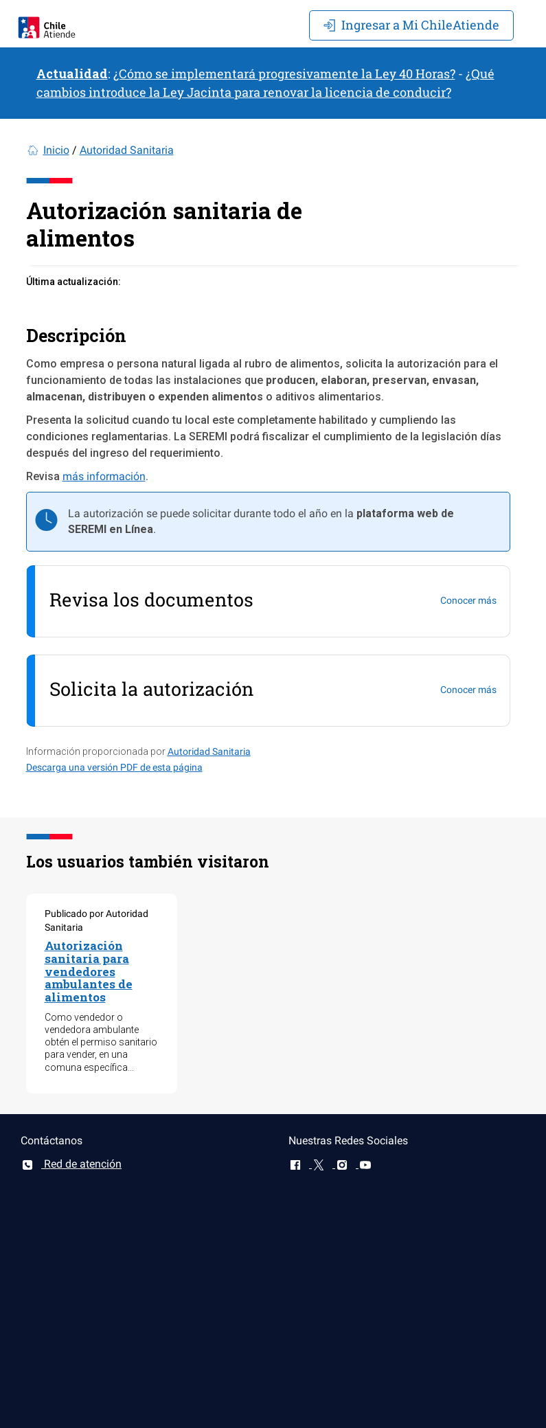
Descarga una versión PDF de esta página (114, 767)
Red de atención (71, 1163)
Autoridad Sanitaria (127, 150)
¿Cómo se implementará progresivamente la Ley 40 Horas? (284, 73)
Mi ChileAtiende (411, 24)
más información (104, 476)
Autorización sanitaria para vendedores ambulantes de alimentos (89, 971)
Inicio (56, 150)
